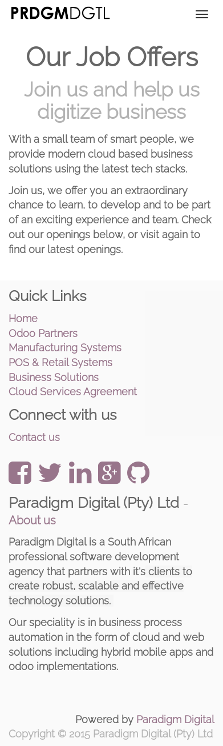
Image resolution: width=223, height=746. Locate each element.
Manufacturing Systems (65, 348)
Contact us (34, 437)
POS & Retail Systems (60, 362)
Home (23, 318)
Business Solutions (54, 377)
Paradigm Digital (175, 719)
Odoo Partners (43, 333)
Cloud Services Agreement (73, 392)
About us (32, 520)
